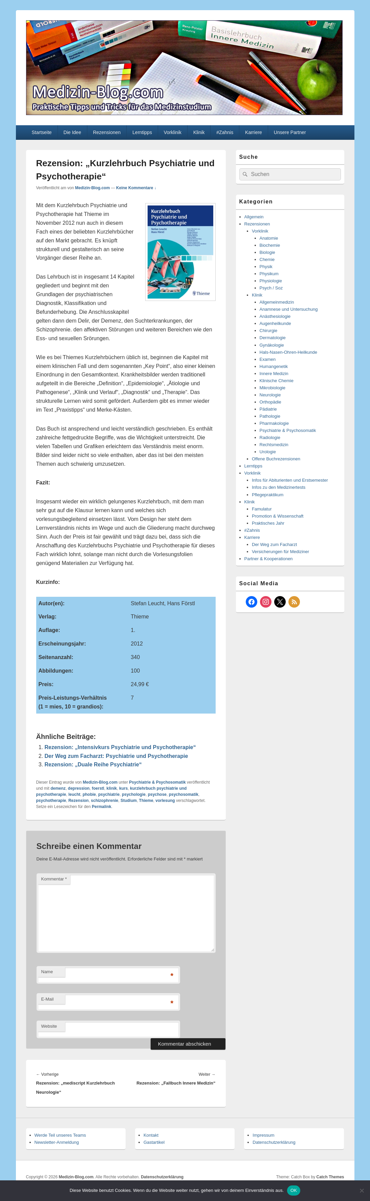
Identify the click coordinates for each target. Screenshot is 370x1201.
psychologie (134, 794)
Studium (129, 800)
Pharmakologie (274, 423)
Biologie (267, 252)
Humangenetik (274, 366)
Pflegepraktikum (267, 494)
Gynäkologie (272, 345)
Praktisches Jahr (268, 523)
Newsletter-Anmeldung (57, 1142)
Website (49, 1026)
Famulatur (262, 508)
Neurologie (270, 394)
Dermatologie (273, 337)
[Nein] (361, 1190)
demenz (58, 788)
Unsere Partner (290, 132)
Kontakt (151, 1135)
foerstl (98, 788)
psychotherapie (51, 800)
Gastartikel (154, 1142)
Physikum (269, 273)
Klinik (198, 132)
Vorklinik (172, 132)
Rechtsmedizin (274, 444)
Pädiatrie (268, 409)
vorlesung (165, 800)
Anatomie (269, 238)
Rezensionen (107, 132)
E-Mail (47, 999)
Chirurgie (269, 330)
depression (79, 788)
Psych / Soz (271, 287)
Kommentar (54, 878)
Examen (268, 359)
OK (293, 1190)
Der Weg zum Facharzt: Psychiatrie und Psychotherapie (116, 756)
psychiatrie (108, 794)
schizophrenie (104, 800)
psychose (157, 794)
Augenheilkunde (275, 323)
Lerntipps (142, 132)
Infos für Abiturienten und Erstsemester (290, 480)
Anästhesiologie (275, 316)
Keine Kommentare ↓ (136, 187)
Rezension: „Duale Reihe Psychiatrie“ (93, 764)
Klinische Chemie (276, 380)
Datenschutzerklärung (274, 1142)
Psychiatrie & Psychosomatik (157, 782)
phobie (89, 794)
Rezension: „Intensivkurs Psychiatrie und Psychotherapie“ (120, 747)
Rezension (78, 800)
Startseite (41, 132)
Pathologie (270, 416)
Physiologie (271, 280)
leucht (74, 794)
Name (47, 971)
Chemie (267, 259)
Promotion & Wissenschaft (277, 516)
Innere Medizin (274, 373)
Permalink (101, 806)
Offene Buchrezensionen (276, 458)
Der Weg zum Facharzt (274, 544)
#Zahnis (224, 132)
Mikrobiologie (273, 387)
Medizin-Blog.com (92, 187)
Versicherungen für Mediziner (280, 551)
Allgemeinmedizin (277, 302)
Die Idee (72, 132)
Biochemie (270, 245)
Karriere (253, 132)
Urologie (268, 451)
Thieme (146, 800)
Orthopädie (270, 402)
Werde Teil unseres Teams (60, 1135)
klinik (112, 788)
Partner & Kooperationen (268, 558)
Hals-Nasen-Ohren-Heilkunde (289, 352)
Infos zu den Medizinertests (278, 487)
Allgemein (254, 216)
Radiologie (270, 437)
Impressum (263, 1135)
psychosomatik (183, 794)
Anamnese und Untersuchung (289, 309)
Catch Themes (330, 1177)
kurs (123, 788)
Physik (266, 266)
